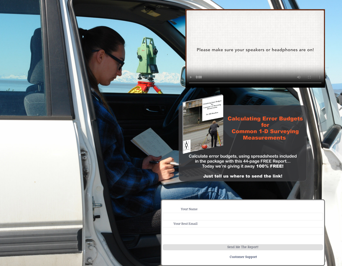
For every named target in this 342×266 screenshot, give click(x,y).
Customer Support (243, 257)
